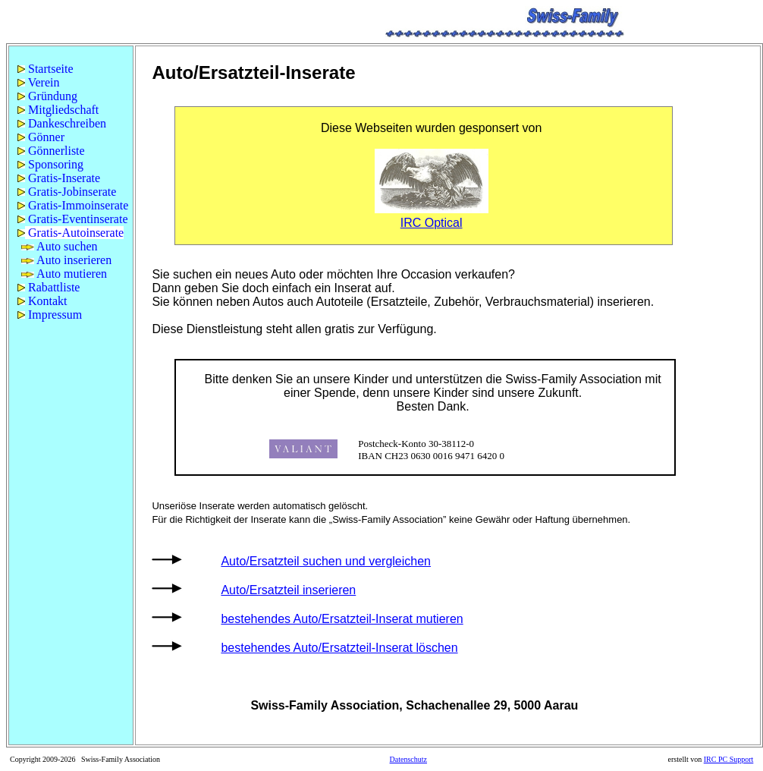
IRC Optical (431, 222)
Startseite (45, 68)
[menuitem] (71, 69)
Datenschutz (408, 759)
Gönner (40, 137)
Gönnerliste (51, 150)
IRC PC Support (729, 759)
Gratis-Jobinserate (66, 191)
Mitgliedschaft (58, 109)
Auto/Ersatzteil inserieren (288, 590)
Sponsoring (50, 164)
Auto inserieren (66, 259)
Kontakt (42, 300)
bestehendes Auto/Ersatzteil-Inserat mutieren (342, 618)
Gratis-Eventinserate (72, 218)
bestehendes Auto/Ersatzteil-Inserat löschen (339, 647)
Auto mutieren (64, 273)
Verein (38, 82)
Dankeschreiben (61, 123)
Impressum (49, 314)
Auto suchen (59, 246)
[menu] (71, 192)
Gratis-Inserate (58, 178)
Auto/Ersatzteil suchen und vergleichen (326, 561)
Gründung (47, 96)
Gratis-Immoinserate (72, 205)
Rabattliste (48, 287)
